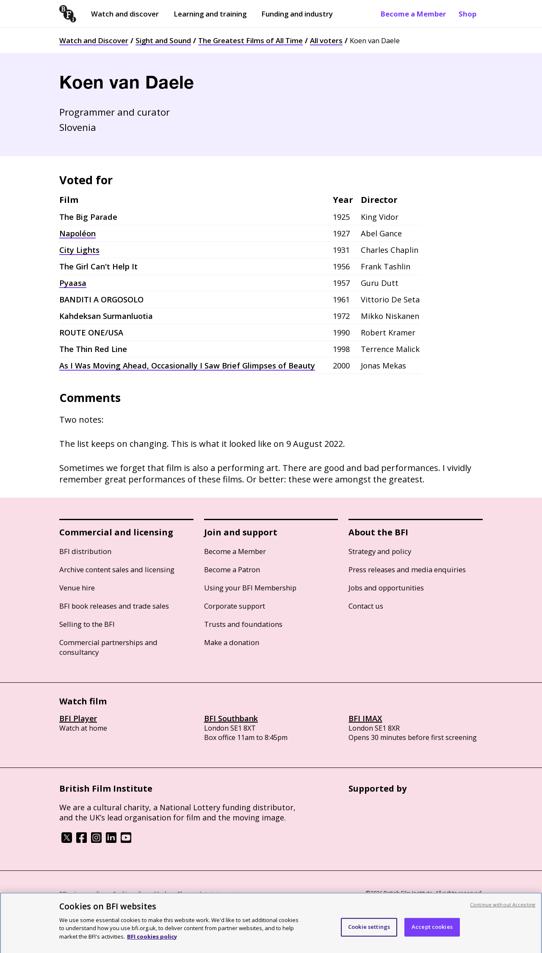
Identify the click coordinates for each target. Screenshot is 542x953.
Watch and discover (125, 14)
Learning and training (210, 14)
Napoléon (77, 233)
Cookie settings (369, 930)
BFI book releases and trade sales (114, 606)
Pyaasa (72, 283)
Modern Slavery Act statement (195, 894)
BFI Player (78, 718)
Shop (467, 14)
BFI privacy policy (82, 894)
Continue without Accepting (502, 907)
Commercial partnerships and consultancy (108, 647)
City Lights (79, 250)
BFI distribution (85, 551)
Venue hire (77, 588)
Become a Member (413, 14)
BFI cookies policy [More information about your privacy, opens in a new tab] (152, 939)
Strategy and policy (379, 551)
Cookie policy (130, 894)
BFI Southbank (231, 718)
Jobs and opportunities (386, 588)
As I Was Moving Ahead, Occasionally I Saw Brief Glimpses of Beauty (187, 365)
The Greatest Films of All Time (250, 40)
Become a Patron (232, 569)
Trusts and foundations (243, 624)
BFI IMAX (365, 718)
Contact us (365, 606)
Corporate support (234, 606)
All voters (326, 40)
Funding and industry (297, 14)
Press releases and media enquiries (407, 569)
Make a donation (231, 642)
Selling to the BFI (87, 624)
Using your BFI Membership (250, 588)
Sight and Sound (163, 40)
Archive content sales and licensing (116, 569)
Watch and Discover (93, 40)
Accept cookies (432, 930)
